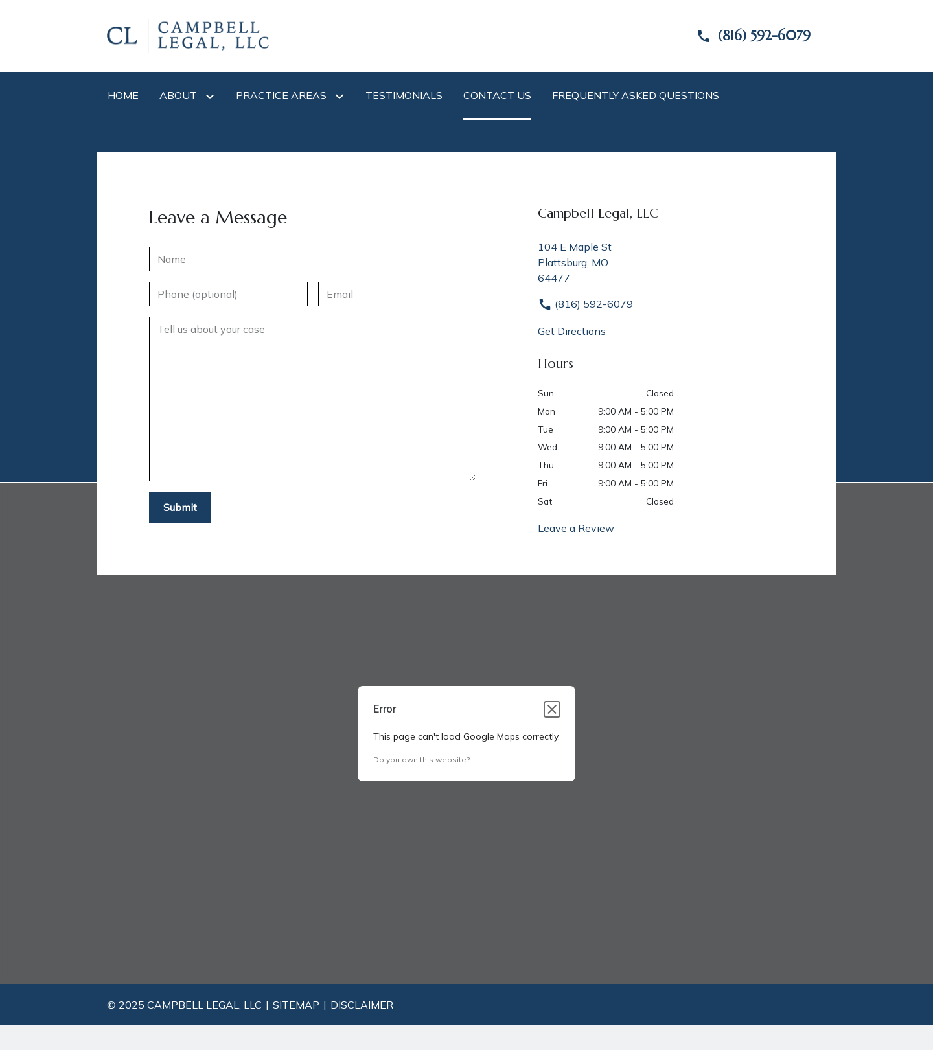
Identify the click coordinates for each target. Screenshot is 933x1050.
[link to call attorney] (742, 36)
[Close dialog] (552, 709)
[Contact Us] (497, 95)
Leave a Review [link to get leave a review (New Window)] (576, 527)
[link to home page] (188, 35)
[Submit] (180, 507)
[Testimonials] (404, 95)
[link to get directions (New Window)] (682, 262)
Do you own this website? (421, 759)
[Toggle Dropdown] (212, 95)
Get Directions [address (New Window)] (572, 331)
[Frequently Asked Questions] (635, 95)
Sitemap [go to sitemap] (296, 1004)
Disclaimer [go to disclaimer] (361, 1004)
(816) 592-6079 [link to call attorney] (585, 303)
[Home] (123, 95)
